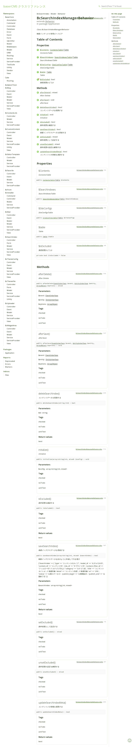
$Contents (44, 50)
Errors (8, 364)
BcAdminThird (11, 85)
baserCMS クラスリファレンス (24, 6)
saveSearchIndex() (48, 129)
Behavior (61, 14)
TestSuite (11, 64)
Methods (116, 22)
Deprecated (10, 361)
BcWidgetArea (11, 325)
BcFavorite (9, 170)
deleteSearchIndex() (48, 107)
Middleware (12, 47)
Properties (116, 19)
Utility (9, 67)
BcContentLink (11, 113)
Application (9, 353)
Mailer (9, 44)
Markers (8, 367)
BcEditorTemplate (12, 154)
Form (9, 38)
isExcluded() (45, 122)
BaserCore (9, 17)
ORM (9, 53)
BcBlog (8, 88)
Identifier (11, 41)
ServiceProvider (13, 61)
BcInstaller (9, 193)
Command (11, 23)
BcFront (8, 190)
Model (9, 50)
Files (7, 375)
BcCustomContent (12, 129)
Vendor (10, 70)
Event (9, 35)
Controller (11, 26)
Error (9, 32)
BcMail (8, 212)
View (9, 73)
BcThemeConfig (11, 259)
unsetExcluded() (46, 144)
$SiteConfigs (45, 65)
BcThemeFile (10, 281)
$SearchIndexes (46, 57)
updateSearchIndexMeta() (51, 151)
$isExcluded (45, 79)
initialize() (44, 114)
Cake (7, 77)
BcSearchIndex (11, 237)
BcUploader (10, 303)
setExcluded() (45, 137)
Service (10, 58)
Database (11, 29)
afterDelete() (45, 92)
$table (42, 72)
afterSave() (44, 100)
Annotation (11, 20)
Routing (10, 55)
